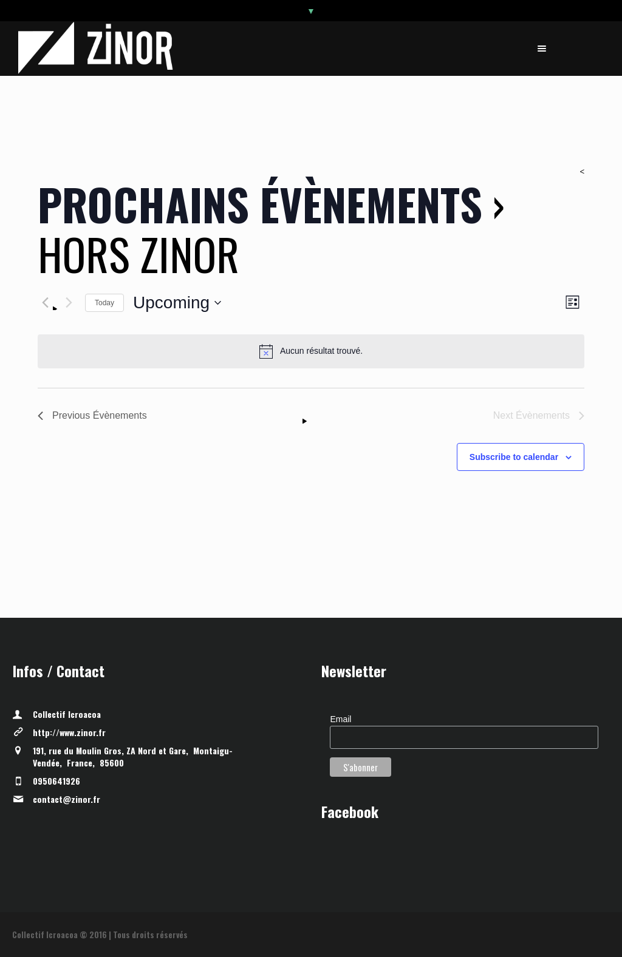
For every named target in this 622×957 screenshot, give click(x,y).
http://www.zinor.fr (69, 732)
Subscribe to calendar (514, 457)
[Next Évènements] (68, 303)
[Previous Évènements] (45, 303)
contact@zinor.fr (66, 799)
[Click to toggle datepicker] (177, 303)
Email (340, 719)
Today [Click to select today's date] (104, 303)
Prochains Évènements (260, 203)
